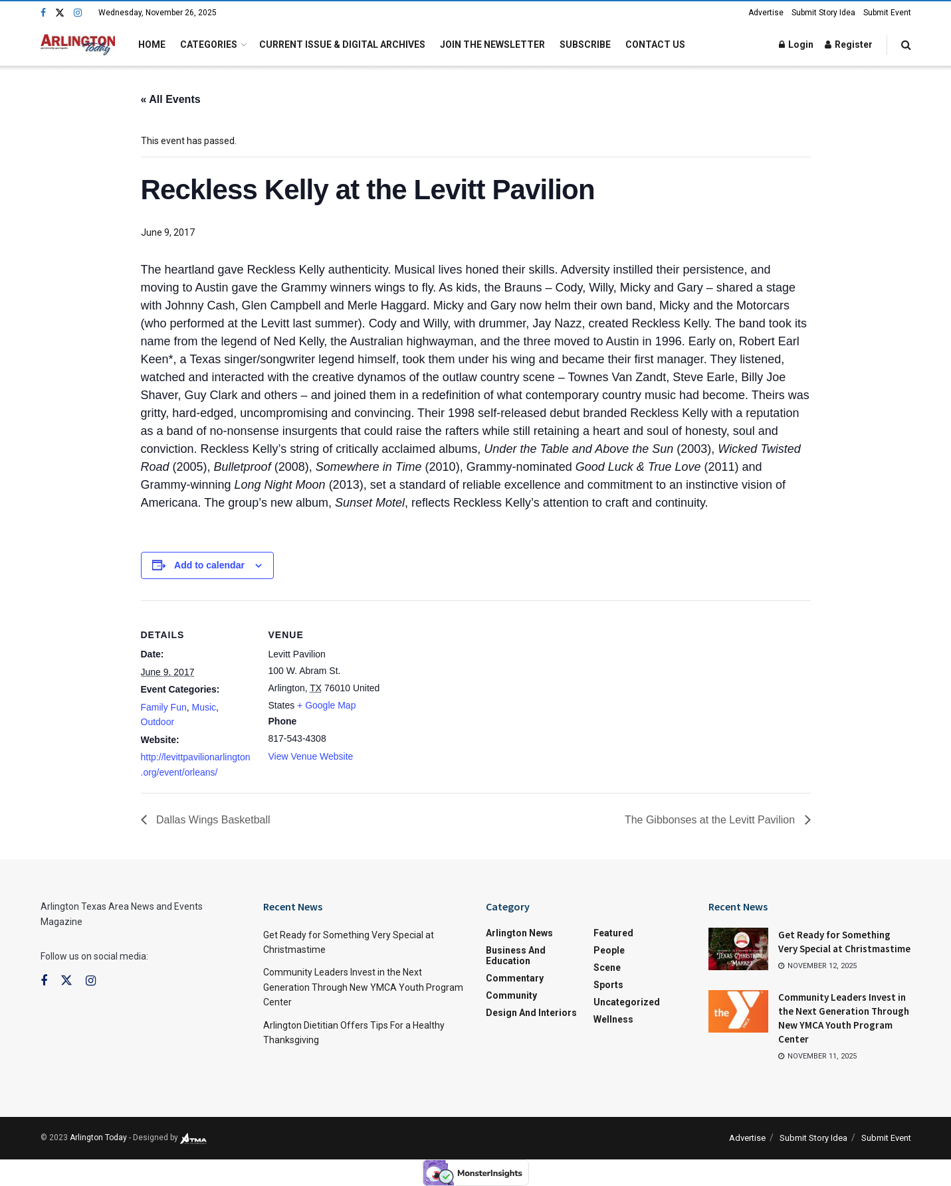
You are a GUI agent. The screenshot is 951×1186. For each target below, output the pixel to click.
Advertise (766, 12)
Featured (613, 933)
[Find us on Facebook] (43, 13)
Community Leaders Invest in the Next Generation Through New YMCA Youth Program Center (363, 987)
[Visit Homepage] (78, 45)
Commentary (515, 978)
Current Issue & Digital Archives (342, 44)
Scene (607, 967)
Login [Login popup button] (796, 44)
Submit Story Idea (823, 12)
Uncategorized (626, 1002)
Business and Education (516, 955)
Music (204, 707)
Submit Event (887, 12)
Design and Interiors (531, 1012)
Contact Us (655, 44)
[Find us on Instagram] (78, 13)
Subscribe (585, 44)
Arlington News (519, 933)
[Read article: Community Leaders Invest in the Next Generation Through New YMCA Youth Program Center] (738, 1011)
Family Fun (164, 707)
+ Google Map (326, 705)
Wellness (613, 1019)
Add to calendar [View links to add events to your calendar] (209, 565)
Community (511, 995)
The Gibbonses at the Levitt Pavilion (711, 819)
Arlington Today (98, 1137)
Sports (608, 984)
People (609, 950)
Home (151, 44)
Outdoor (158, 722)
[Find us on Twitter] (59, 13)
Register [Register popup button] (849, 44)
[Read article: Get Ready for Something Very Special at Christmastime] (738, 949)
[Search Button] (906, 45)
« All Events (171, 99)
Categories (208, 44)
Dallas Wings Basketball (212, 819)
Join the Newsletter (492, 44)
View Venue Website (311, 756)
